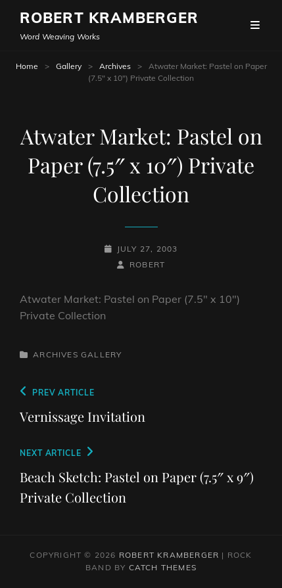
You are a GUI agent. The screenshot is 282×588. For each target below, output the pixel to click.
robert (147, 264)
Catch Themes (163, 567)
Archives (115, 66)
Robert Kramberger (109, 18)
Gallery (69, 66)
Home (27, 66)
